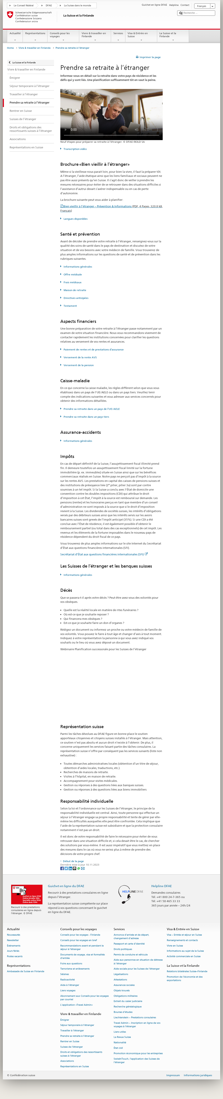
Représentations (35, 37)
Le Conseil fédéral (24, 5)
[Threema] (75, 868)
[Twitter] (66, 868)
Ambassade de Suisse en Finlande (25, 971)
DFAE (49, 5)
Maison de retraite (74, 290)
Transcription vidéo (75, 149)
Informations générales (77, 266)
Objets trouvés (122, 990)
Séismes (64, 974)
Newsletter (13, 940)
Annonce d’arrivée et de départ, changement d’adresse (131, 936)
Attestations (120, 979)
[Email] (82, 868)
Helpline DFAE (161, 886)
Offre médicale (72, 274)
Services (118, 37)
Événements (13, 945)
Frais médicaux (72, 282)
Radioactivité (67, 979)
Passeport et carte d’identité (129, 943)
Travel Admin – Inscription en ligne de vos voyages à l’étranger (137, 1025)
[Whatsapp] (79, 868)
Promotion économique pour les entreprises (138, 1053)
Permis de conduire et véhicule (131, 954)
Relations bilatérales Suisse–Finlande (187, 971)
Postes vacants (14, 956)
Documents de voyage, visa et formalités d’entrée (82, 956)
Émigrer (64, 1020)
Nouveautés (13, 934)
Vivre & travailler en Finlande (95, 37)
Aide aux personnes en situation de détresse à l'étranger (138, 962)
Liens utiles (120, 1031)
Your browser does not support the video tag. (111, 114)
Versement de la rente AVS (80, 357)
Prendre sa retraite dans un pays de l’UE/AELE (91, 408)
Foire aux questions (71, 963)
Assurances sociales (124, 985)
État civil (118, 1048)
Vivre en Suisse (175, 945)
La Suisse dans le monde (77, 5)
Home (10, 48)
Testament (70, 305)
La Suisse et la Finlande (173, 37)
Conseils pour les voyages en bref (78, 940)
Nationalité (120, 1042)
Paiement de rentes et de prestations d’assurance (93, 349)
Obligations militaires (125, 996)
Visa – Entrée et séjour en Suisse (184, 934)
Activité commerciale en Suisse (184, 956)
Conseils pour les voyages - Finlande (80, 934)
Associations (67, 1061)
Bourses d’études (123, 1012)
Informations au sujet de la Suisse (185, 951)
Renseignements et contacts (182, 940)
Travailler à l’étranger (72, 1030)
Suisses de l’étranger (71, 1046)
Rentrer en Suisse (69, 1041)
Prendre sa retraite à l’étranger (77, 1036)
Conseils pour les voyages (63, 37)
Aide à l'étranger (69, 985)
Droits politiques (123, 949)
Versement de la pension (78, 365)
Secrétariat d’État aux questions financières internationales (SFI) (104, 554)
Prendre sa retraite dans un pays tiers (86, 416)
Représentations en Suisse (74, 1066)
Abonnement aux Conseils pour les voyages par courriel (84, 998)
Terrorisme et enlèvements (75, 969)
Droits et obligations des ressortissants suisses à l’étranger (81, 1054)
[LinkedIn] (71, 868)
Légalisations (121, 974)
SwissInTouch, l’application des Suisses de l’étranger (137, 1060)
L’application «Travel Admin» (76, 1005)
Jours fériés (13, 951)
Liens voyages (67, 990)
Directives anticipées (75, 298)
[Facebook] (62, 868)
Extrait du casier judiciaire (128, 1001)
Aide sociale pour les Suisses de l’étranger (137, 969)
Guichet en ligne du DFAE (66, 886)
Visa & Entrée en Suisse (141, 37)
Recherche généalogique (128, 1006)
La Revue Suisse (122, 1037)
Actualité (15, 37)
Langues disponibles (75, 218)
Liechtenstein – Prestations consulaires (135, 1017)
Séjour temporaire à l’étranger (77, 1025)
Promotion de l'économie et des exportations (185, 978)
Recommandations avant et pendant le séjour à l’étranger (82, 947)
